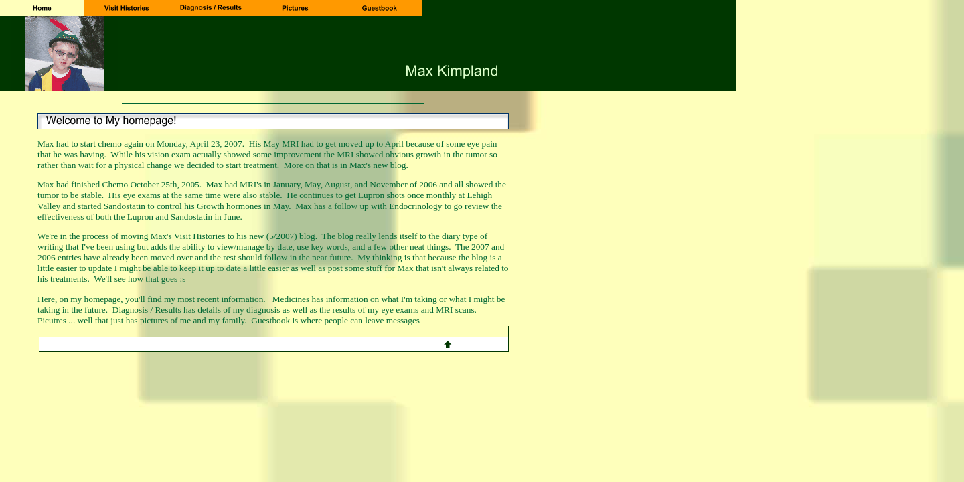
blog (398, 165)
